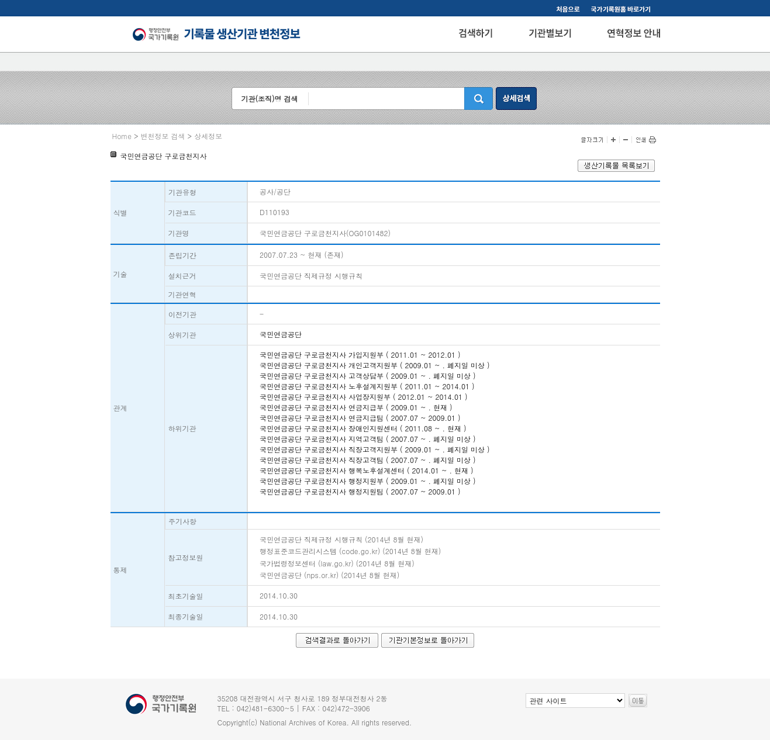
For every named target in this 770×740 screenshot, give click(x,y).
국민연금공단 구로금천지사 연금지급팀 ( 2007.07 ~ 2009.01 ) (360, 418)
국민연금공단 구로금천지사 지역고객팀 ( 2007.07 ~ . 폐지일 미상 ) (368, 439)
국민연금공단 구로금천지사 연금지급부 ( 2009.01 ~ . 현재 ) (356, 407)
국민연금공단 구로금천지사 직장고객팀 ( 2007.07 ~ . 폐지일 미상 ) (368, 460)
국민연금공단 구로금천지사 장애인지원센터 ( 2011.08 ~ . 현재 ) (363, 428)
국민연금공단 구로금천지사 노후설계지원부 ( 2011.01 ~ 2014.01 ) (367, 386)
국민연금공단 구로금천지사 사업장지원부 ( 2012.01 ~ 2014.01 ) (364, 397)
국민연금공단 (281, 334)
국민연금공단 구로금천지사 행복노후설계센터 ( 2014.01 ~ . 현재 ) (367, 470)
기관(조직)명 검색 (269, 98)
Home (122, 136)
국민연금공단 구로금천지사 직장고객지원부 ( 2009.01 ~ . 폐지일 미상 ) (375, 449)
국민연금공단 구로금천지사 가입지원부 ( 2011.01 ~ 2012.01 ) (360, 354)
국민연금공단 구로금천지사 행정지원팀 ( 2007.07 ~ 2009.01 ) (360, 491)
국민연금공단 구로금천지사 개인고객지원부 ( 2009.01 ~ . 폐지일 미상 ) (375, 365)
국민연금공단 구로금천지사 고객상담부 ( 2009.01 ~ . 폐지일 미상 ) (368, 376)
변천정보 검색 (163, 136)
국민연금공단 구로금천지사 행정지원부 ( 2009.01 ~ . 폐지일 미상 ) (368, 481)
